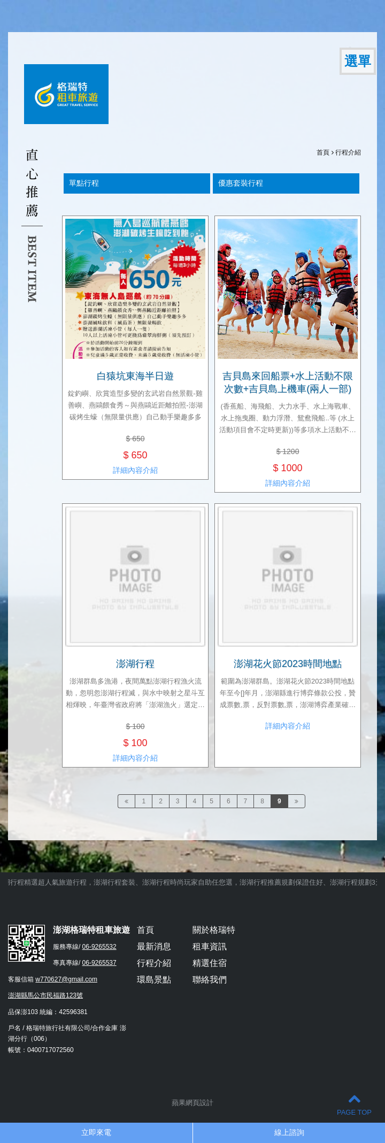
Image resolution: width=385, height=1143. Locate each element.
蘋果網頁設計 (192, 1103)
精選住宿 (209, 963)
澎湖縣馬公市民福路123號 (45, 995)
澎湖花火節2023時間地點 (288, 663)
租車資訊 (209, 946)
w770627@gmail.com (66, 979)
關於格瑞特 (213, 929)
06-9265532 (99, 946)
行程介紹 (348, 152)
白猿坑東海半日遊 (135, 376)
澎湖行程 (135, 663)
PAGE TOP (354, 1104)
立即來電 (96, 1132)
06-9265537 (99, 962)
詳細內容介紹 (135, 470)
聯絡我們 (209, 979)
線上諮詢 (289, 1132)
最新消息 (154, 946)
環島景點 (154, 979)
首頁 (323, 152)
